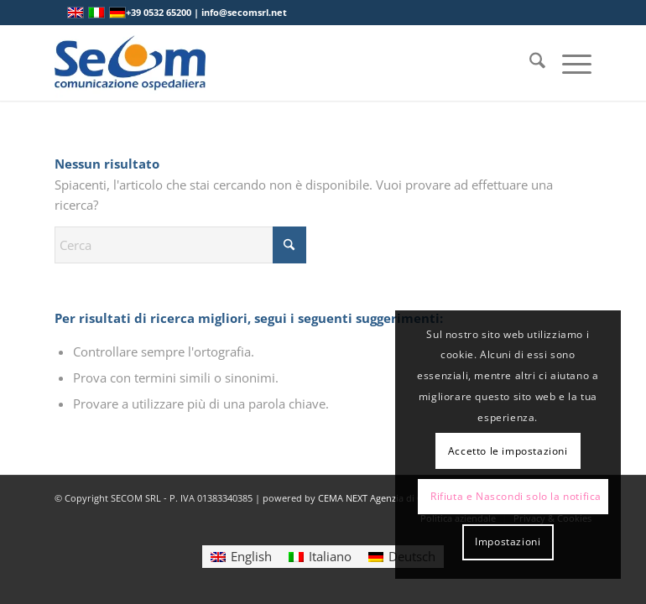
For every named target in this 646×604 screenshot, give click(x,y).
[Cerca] (529, 63)
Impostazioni (507, 541)
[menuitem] (529, 63)
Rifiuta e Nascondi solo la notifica (516, 496)
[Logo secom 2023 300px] (130, 63)
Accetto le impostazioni (508, 451)
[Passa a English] (241, 556)
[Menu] (568, 63)
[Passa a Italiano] (320, 556)
